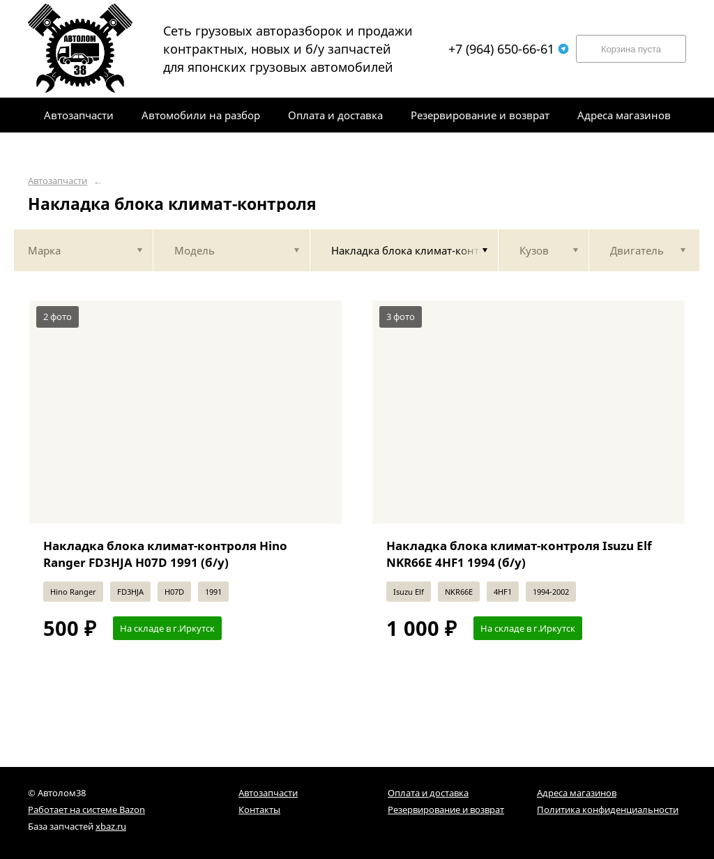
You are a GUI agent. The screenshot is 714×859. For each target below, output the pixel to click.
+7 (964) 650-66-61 (508, 48)
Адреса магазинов (576, 792)
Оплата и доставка (428, 792)
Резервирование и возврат (446, 809)
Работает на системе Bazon (86, 809)
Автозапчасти (57, 180)
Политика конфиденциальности (607, 809)
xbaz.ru (111, 826)
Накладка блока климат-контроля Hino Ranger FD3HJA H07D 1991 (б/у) (165, 554)
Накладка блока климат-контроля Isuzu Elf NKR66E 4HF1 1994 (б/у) (519, 554)
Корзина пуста (631, 49)
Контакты (259, 809)
